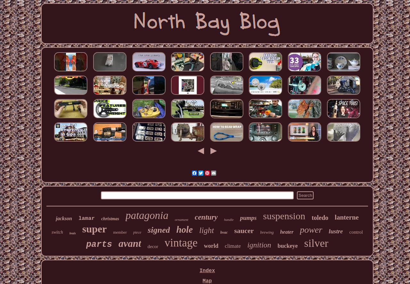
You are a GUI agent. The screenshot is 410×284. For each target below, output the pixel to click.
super (94, 229)
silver (316, 243)
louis (73, 233)
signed (159, 230)
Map (207, 281)
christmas (110, 218)
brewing (267, 232)
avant (130, 243)
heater (286, 232)
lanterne (347, 217)
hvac (224, 232)
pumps (248, 217)
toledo (320, 217)
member (120, 232)
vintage (181, 243)
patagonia (147, 215)
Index (207, 271)
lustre (336, 231)
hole (184, 229)
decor (153, 246)
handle (229, 219)
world (211, 246)
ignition (259, 245)
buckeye (288, 246)
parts (99, 244)
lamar (86, 218)
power (311, 230)
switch (57, 232)
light (206, 230)
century (206, 217)
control (356, 232)
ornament (181, 219)
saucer (244, 231)
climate (233, 246)
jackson (64, 218)
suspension (284, 216)
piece (137, 232)
